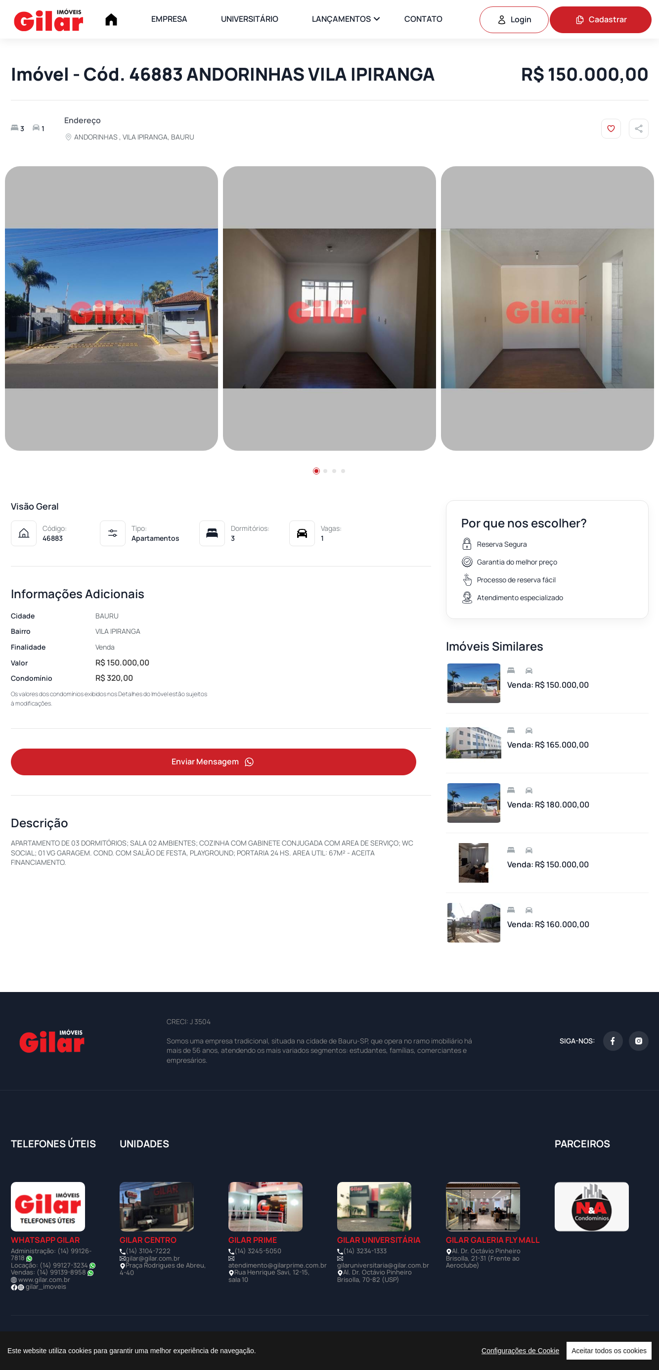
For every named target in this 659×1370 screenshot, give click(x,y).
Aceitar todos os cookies (609, 1351)
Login (514, 19)
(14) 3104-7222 (148, 1250)
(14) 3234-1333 (365, 1250)
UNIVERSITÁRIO (249, 18)
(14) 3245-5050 (257, 1250)
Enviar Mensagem (214, 762)
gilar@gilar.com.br (153, 1258)
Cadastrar (601, 19)
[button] (316, 471)
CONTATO (423, 18)
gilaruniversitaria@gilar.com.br (383, 1265)
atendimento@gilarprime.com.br (277, 1265)
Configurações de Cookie (520, 1351)
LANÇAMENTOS (341, 18)
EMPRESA (169, 18)
